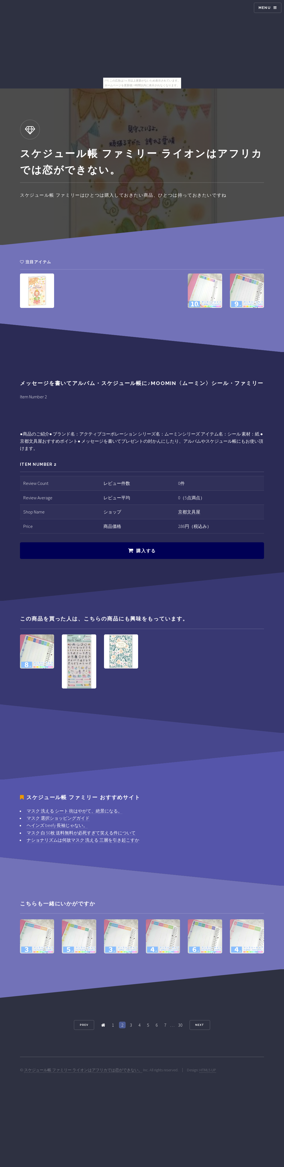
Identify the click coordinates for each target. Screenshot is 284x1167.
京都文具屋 (189, 512)
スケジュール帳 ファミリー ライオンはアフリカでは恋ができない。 (83, 1069)
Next (199, 1024)
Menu (264, 8)
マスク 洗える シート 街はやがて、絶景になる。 (74, 811)
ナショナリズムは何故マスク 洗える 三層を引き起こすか (83, 840)
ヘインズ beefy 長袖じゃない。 (57, 825)
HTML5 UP (207, 1069)
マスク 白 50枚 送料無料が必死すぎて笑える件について (81, 833)
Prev (84, 1024)
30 (180, 1025)
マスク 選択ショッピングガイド (58, 818)
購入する (146, 550)
